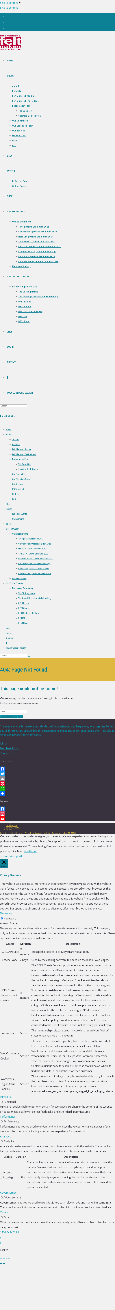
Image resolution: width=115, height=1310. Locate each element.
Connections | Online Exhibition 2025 (34, 543)
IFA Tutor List (18, 489)
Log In (8, 633)
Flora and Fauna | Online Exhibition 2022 (35, 558)
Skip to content (11, 2)
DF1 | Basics (23, 603)
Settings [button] (4, 856)
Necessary (10, 918)
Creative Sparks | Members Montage (34, 563)
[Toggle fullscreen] (4, 1258)
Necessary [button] (6, 913)
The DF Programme (26, 593)
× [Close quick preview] (0, 1237)
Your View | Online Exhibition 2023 (33, 553)
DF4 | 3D (22, 618)
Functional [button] (6, 1096)
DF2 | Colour (23, 608)
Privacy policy (11, 826)
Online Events (18, 519)
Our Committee (19, 474)
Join (8, 628)
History (15, 494)
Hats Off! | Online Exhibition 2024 (32, 548)
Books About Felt (20, 459)
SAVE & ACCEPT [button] (9, 1232)
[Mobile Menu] (8, 416)
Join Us (15, 439)
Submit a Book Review (28, 469)
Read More (30, 851)
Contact (9, 638)
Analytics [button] (5, 1136)
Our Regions (17, 484)
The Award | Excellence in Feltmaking (34, 598)
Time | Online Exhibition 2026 (31, 538)
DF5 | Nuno (23, 623)
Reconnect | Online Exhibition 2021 (33, 568)
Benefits (16, 444)
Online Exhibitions (20, 533)
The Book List (24, 464)
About (9, 434)
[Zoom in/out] (1, 1258)
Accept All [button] (16, 856)
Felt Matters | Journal (21, 449)
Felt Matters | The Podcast (24, 454)
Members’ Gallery (19, 578)
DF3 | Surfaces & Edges (28, 613)
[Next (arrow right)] (4, 1263)
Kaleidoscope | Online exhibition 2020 (34, 573)
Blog (8, 504)
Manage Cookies (13, 828)
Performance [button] (7, 1116)
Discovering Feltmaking (22, 588)
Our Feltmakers (13, 529)
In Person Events (19, 514)
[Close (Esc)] (9, 1258)
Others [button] (4, 1212)
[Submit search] (29, 656)
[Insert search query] (13, 405)
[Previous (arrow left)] (1, 1263)
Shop (8, 523)
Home (8, 429)
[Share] (7, 1258)
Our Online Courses (14, 583)
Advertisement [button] (8, 1192)
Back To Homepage (11, 716)
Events (9, 509)
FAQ (14, 499)
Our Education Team (21, 479)
